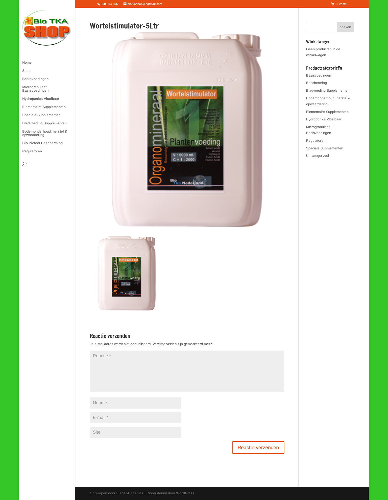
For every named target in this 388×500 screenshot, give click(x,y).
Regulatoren (32, 151)
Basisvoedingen (35, 79)
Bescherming (316, 83)
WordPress (185, 493)
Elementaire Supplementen (44, 107)
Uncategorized (317, 156)
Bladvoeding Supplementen (44, 123)
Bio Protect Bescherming (42, 143)
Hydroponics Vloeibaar (40, 99)
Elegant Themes (130, 493)
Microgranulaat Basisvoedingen (35, 88)
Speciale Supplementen (41, 115)
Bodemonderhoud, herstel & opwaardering (44, 133)
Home (27, 62)
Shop (26, 71)
